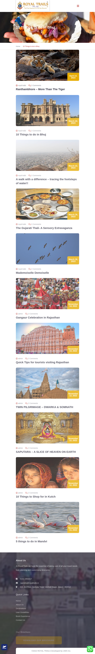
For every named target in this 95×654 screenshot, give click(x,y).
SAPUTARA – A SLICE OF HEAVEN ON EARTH (46, 453)
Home (18, 46)
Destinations (21, 610)
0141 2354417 (26, 580)
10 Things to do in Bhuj (31, 136)
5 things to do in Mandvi (31, 543)
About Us (20, 606)
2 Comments (35, 85)
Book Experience (23, 618)
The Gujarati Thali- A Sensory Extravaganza (44, 229)
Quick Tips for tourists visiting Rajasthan (42, 363)
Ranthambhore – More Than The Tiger (40, 89)
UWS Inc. (67, 651)
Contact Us (20, 622)
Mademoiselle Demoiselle (32, 274)
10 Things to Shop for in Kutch (36, 498)
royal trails (21, 85)
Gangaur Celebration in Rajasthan (38, 319)
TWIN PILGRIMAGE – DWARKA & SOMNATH (44, 408)
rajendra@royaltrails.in (29, 584)
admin (19, 315)
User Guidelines (22, 614)
